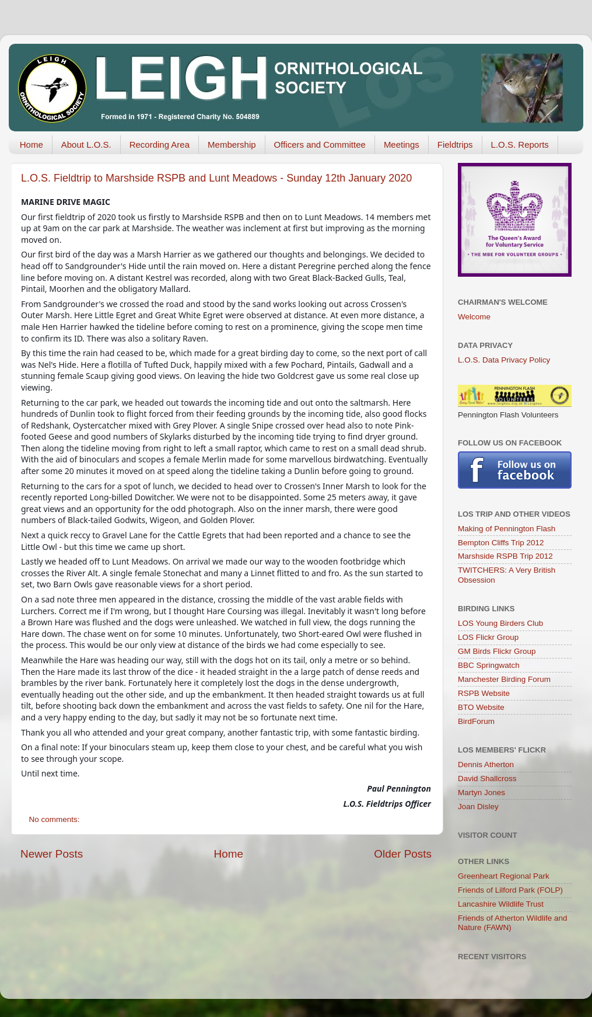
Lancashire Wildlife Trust (501, 904)
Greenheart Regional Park (503, 876)
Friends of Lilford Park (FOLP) (510, 890)
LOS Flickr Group (488, 637)
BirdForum (476, 721)
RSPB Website (484, 693)
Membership (232, 144)
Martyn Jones (481, 792)
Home (31, 144)
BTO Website (481, 707)
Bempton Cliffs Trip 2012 (501, 542)
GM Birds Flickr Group (497, 651)
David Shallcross (487, 778)
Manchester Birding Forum (504, 679)
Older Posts (403, 854)
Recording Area (159, 144)
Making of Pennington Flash (506, 528)
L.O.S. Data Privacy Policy (504, 360)
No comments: (55, 819)
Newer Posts (51, 854)
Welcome (474, 316)
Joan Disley (478, 806)
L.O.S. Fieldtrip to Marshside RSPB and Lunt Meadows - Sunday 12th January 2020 (216, 178)
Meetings (401, 144)
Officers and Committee (320, 144)
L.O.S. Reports (520, 144)
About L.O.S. (86, 144)
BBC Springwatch (489, 665)
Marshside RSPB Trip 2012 (505, 556)
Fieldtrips (455, 144)
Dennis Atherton (486, 764)
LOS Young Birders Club (500, 623)
